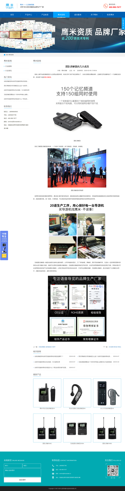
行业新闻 (8, 66)
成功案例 (77, 15)
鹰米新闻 (61, 15)
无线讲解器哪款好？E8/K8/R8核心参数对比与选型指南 (16, 94)
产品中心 (28, 15)
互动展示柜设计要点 (115, 347)
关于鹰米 (94, 15)
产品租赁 (44, 15)
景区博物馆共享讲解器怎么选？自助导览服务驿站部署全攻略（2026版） (16, 85)
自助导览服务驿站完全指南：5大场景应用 (16, 90)
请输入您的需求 (22, 472)
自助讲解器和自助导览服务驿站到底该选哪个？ (16, 81)
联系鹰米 (110, 15)
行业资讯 (8, 70)
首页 (12, 15)
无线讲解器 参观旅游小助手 (47, 347)
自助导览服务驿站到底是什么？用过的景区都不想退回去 (16, 99)
